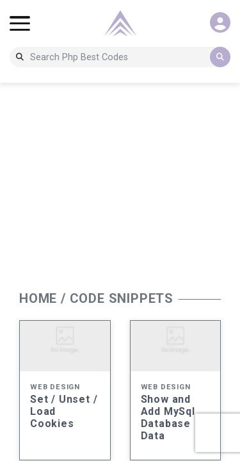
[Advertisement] (120, 183)
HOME (38, 298)
